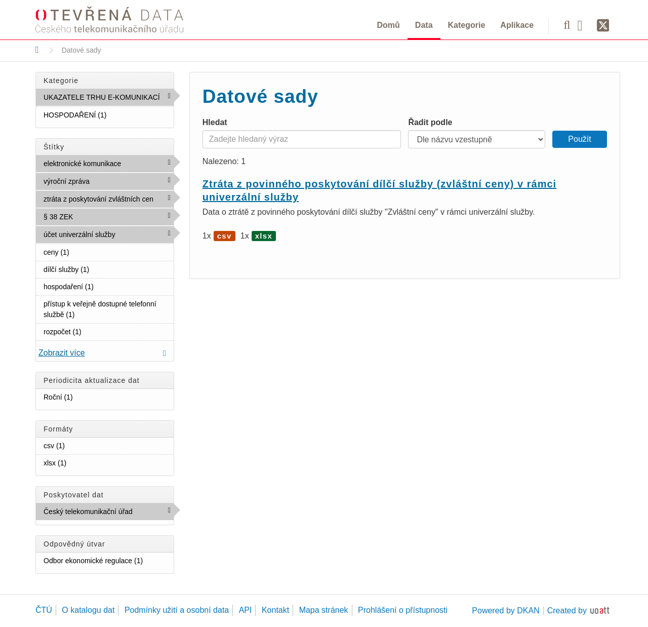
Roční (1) (85, 396)
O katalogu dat (88, 610)
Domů (388, 25)
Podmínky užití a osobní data (177, 610)
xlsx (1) (78, 462)
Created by (567, 610)
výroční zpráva (109, 183)
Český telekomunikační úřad (109, 513)
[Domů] (37, 49)
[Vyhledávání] (567, 24)
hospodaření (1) (106, 286)
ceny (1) (81, 251)
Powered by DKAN (505, 610)
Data (424, 25)
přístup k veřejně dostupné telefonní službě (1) (109, 311)
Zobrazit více (61, 352)
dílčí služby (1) (101, 268)
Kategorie (466, 25)
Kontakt (275, 610)
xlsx (264, 235)
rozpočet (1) (94, 331)
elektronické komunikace (109, 166)
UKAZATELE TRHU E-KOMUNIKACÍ (109, 99)
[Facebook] (583, 24)
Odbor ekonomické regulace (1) (109, 562)
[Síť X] (603, 26)
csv (224, 235)
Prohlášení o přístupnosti (403, 610)
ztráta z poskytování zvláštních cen (109, 201)
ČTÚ (43, 610)
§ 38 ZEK (95, 216)
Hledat (214, 122)
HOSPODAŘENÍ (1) (109, 117)
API (245, 610)
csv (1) (77, 445)
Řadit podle (430, 122)
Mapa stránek (323, 610)
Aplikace (517, 25)
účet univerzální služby (109, 236)
